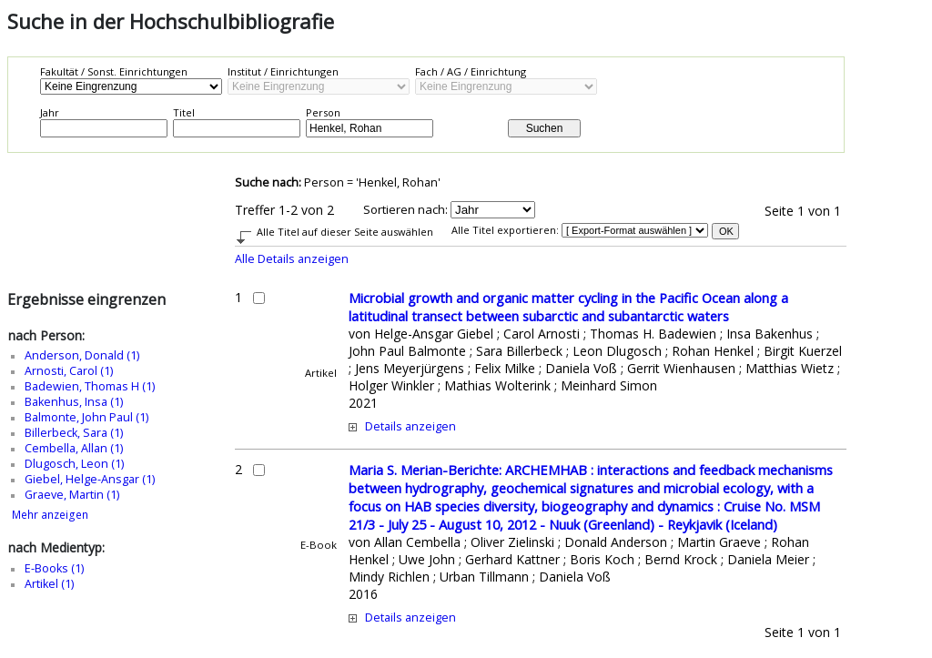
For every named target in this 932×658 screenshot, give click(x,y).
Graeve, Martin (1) (72, 494)
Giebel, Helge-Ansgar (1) (90, 479)
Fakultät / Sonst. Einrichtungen (113, 71)
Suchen (544, 128)
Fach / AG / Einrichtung (470, 71)
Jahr (49, 112)
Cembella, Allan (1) (74, 448)
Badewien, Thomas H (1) (90, 386)
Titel (184, 112)
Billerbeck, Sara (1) (74, 432)
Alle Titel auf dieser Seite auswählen (345, 231)
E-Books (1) (54, 568)
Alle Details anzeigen (292, 259)
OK (726, 231)
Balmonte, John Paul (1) (86, 417)
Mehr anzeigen (50, 514)
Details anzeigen (410, 426)
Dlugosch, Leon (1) (74, 463)
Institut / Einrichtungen (283, 71)
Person (323, 112)
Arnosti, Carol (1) (69, 371)
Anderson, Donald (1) (82, 355)
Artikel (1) (49, 584)
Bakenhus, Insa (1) (74, 402)
